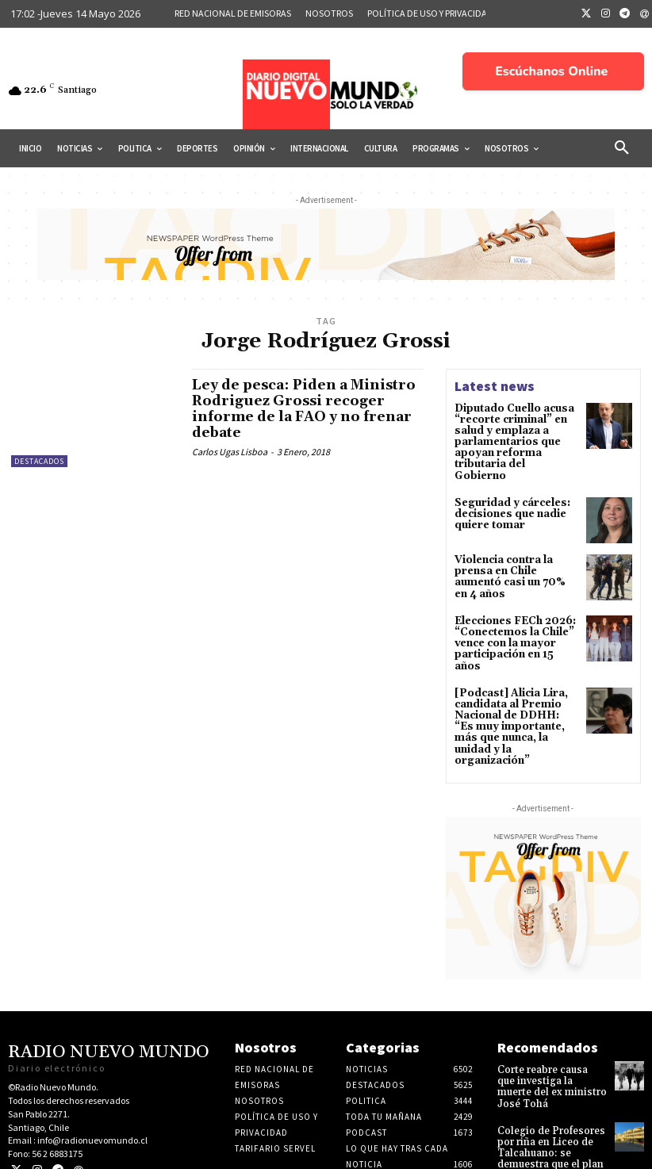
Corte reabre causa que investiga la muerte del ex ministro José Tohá (548, 1045)
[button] (622, 148)
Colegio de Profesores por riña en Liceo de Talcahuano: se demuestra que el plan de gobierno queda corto (548, 1109)
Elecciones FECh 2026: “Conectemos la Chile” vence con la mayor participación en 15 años (512, 626)
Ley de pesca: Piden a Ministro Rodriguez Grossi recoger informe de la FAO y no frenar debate (300, 408)
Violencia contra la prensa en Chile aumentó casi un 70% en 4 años (515, 562)
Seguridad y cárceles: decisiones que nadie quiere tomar (508, 498)
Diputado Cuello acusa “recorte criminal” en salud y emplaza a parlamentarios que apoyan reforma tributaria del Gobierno (513, 435)
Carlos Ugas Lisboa (229, 451)
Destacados (39, 461)
